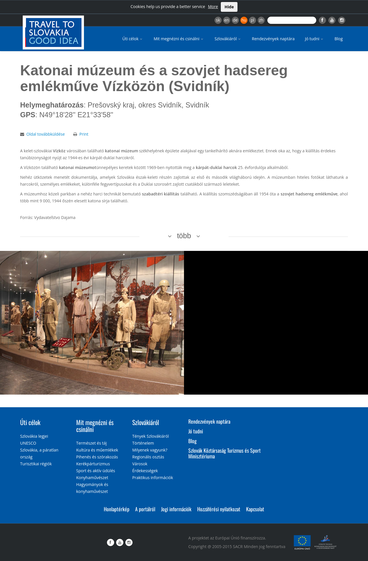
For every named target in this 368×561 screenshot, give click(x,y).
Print (83, 134)
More (213, 6)
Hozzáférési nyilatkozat (218, 509)
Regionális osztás (148, 457)
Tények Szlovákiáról (150, 436)
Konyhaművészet (92, 477)
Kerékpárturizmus (93, 463)
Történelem (143, 443)
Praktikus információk (152, 477)
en (226, 20)
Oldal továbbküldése (45, 134)
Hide (229, 6)
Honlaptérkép (116, 509)
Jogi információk (176, 509)
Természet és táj (91, 443)
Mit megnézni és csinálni (179, 38)
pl (252, 20)
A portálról (145, 509)
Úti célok (132, 38)
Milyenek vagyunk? (149, 450)
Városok (139, 463)
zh (261, 20)
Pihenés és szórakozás (97, 457)
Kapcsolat (255, 509)
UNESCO (28, 443)
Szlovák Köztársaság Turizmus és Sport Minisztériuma (224, 453)
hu (243, 20)
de (235, 20)
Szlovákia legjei (34, 436)
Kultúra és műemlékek (97, 450)
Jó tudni (314, 38)
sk (218, 20)
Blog (338, 38)
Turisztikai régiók (36, 463)
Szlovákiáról (227, 38)
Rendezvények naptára (273, 38)
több (184, 236)
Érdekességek (145, 470)
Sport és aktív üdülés (95, 470)
